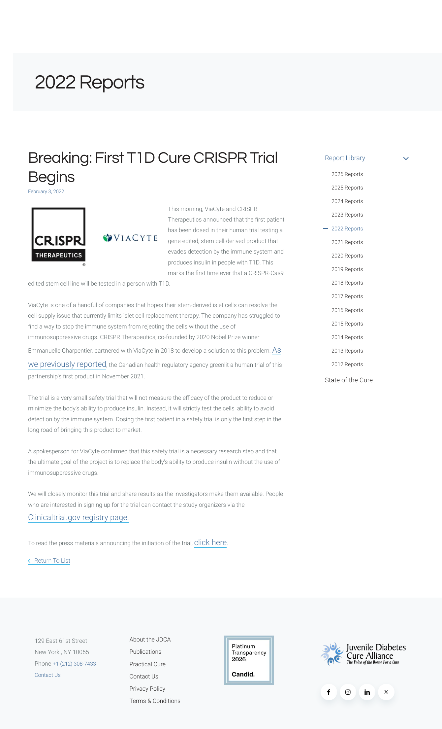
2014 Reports (347, 337)
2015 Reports (347, 324)
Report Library (369, 158)
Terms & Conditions (155, 701)
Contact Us (48, 675)
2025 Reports (347, 188)
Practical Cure (148, 664)
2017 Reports (347, 296)
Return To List (52, 560)
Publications (146, 651)
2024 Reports (347, 201)
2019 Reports (347, 269)
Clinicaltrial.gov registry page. (78, 517)
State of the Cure (349, 380)
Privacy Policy (147, 688)
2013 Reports (347, 351)
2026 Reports (347, 174)
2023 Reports (347, 215)
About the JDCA (150, 639)
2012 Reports (347, 364)
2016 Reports (347, 310)
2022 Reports (347, 229)
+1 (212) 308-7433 (74, 664)
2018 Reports (347, 283)
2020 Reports (347, 256)
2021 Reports (347, 242)
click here (210, 542)
